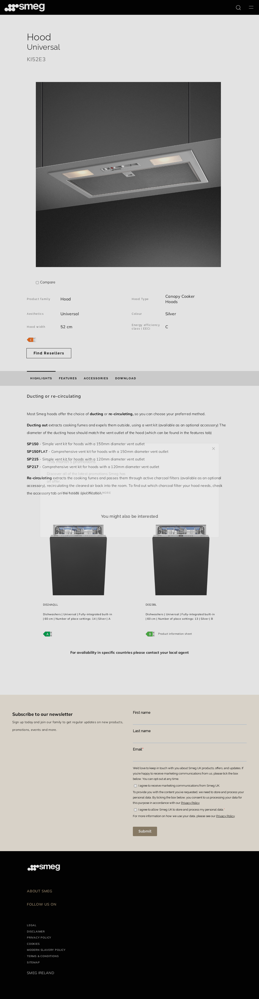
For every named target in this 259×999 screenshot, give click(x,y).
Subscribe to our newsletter (42, 714)
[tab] (41, 378)
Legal (32, 925)
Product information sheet (175, 633)
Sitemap (33, 962)
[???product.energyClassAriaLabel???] (31, 339)
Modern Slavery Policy (46, 950)
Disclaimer (36, 931)
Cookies (33, 943)
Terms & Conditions (43, 956)
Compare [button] (47, 282)
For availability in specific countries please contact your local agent (129, 652)
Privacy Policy (39, 937)
